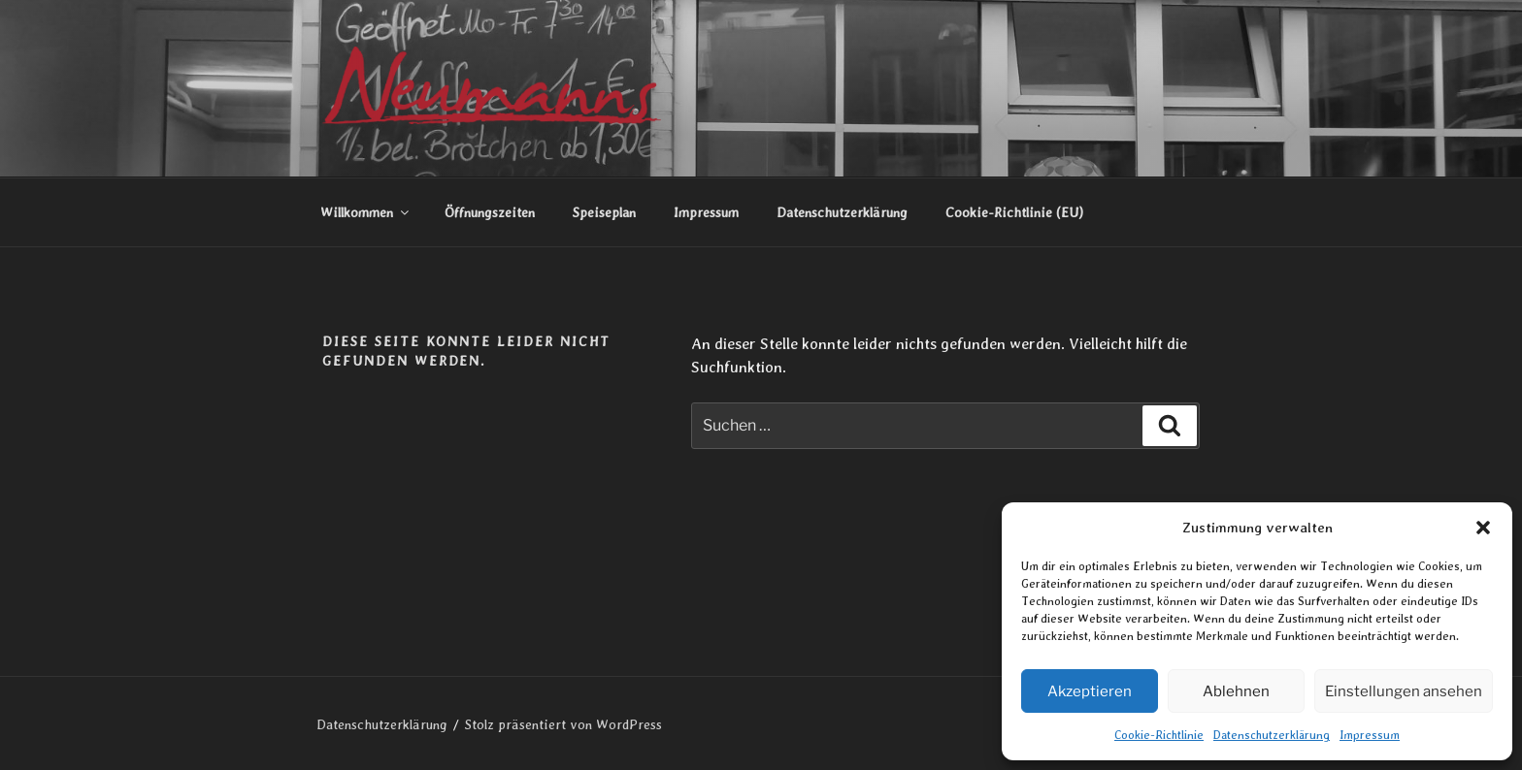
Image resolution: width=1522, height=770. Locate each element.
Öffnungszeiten (490, 212)
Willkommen (366, 212)
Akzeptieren (1089, 691)
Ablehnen (1236, 691)
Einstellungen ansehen (1403, 691)
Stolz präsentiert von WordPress (563, 724)
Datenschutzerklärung (1271, 735)
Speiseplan (604, 212)
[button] (1483, 527)
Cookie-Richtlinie (1159, 735)
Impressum (1370, 735)
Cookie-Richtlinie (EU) (1014, 212)
